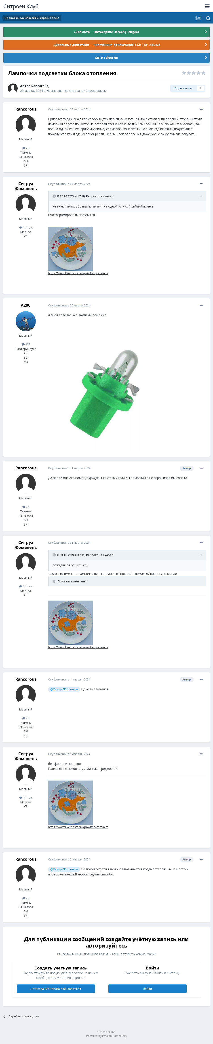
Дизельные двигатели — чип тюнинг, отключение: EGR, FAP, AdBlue (106, 45)
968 (26, 344)
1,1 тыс (25, 227)
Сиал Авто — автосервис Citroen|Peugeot (106, 32)
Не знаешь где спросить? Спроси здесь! (76, 90)
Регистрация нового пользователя (56, 989)
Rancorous (39, 86)
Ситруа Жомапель (26, 186)
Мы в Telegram (106, 58)
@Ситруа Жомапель (64, 689)
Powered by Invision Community (106, 1036)
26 (25, 148)
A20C (26, 305)
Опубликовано (69, 109)
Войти (147, 989)
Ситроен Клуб (20, 6)
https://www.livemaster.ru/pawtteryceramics (78, 273)
